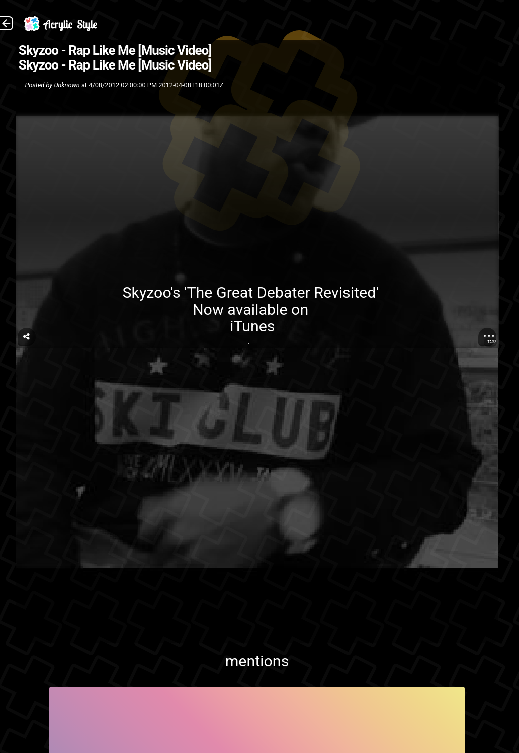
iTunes (252, 326)
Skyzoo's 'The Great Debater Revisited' (252, 292)
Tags (491, 341)
